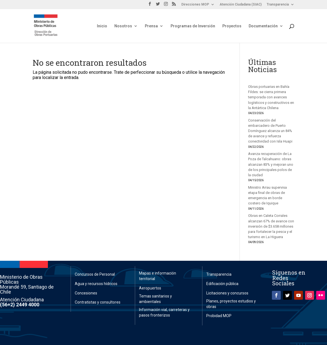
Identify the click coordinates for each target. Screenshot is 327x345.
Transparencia (278, 4)
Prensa (151, 26)
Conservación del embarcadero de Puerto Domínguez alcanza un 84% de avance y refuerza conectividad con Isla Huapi (270, 131)
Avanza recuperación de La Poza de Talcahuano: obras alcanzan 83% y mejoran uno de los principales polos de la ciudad (270, 164)
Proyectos (231, 26)
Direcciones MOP (195, 4)
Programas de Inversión (193, 26)
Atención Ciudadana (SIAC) (241, 4)
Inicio (102, 26)
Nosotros (123, 26)
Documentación (263, 26)
